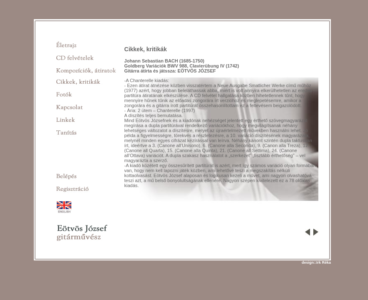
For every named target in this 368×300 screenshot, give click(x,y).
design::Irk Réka (316, 262)
